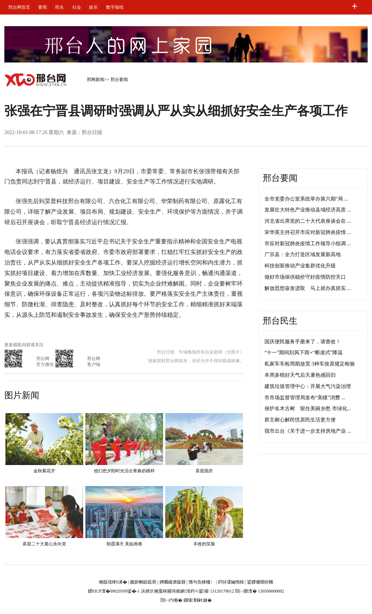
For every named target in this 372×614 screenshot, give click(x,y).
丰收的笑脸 (204, 543)
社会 (76, 7)
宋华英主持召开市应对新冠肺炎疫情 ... (307, 232)
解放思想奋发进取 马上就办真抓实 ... (307, 288)
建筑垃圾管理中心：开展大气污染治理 (307, 386)
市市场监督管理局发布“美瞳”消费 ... (304, 397)
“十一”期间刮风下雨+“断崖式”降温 (303, 352)
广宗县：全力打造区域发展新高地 (302, 254)
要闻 (42, 7)
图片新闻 (21, 395)
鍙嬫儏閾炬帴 (260, 582)
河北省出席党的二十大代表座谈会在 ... (307, 221)
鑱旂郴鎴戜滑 (143, 582)
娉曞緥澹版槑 (172, 582)
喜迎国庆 (204, 470)
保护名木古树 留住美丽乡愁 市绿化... (307, 408)
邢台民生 (280, 321)
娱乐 (93, 7)
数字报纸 (115, 7)
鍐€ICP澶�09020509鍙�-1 (114, 591)
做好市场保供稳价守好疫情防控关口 (305, 277)
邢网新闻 (95, 79)
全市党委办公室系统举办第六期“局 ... (306, 199)
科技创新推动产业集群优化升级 (300, 265)
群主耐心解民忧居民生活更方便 (300, 420)
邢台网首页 (19, 7)
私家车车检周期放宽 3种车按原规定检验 (309, 364)
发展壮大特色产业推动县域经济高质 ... (307, 210)
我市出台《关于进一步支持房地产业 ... (307, 431)
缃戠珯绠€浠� (113, 582)
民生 (59, 7)
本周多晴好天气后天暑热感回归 (300, 375)
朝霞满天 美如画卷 (124, 543)
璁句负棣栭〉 (202, 582)
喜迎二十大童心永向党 (44, 543)
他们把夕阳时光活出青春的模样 (124, 470)
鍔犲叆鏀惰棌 (231, 582)
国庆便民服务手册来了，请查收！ (302, 341)
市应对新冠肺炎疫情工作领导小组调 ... (307, 243)
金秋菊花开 (44, 470)
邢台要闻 (119, 79)
